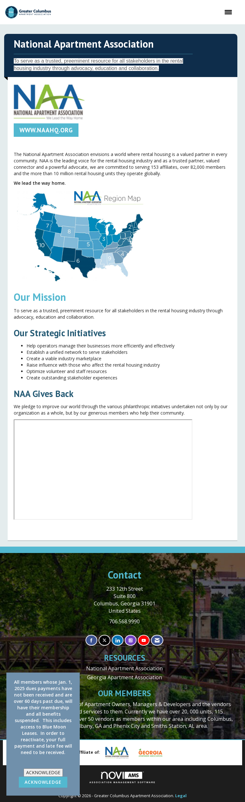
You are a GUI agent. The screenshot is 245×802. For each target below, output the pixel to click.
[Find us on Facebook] (91, 640)
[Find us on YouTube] (144, 640)
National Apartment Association (124, 668)
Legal (181, 795)
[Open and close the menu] (145, 12)
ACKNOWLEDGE (43, 772)
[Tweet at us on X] (104, 640)
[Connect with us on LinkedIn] (117, 640)
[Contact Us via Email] (157, 640)
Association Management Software (122, 777)
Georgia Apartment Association (124, 677)
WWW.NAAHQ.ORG (46, 130)
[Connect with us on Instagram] (131, 640)
